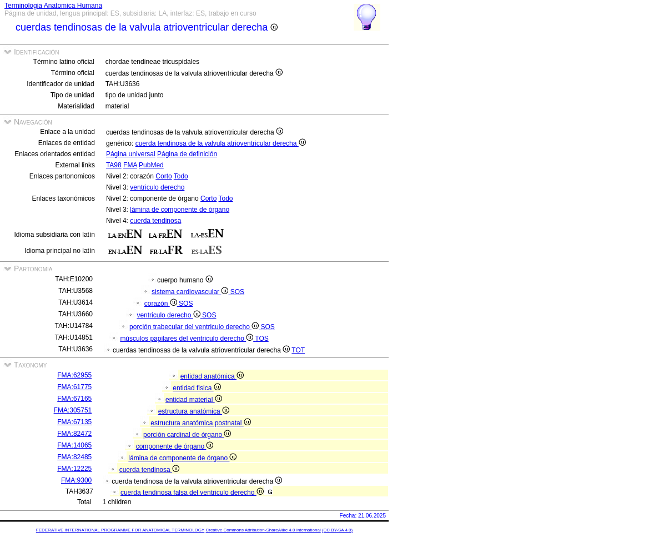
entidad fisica (196, 388)
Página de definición (187, 154)
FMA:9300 (76, 480)
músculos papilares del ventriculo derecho (187, 338)
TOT (298, 350)
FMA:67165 (74, 398)
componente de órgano (175, 446)
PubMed (151, 165)
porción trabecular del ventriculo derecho (194, 327)
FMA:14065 (74, 445)
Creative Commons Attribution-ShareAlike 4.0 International (262, 530)
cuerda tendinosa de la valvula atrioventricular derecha (220, 143)
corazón (161, 303)
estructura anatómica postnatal (200, 423)
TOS (261, 338)
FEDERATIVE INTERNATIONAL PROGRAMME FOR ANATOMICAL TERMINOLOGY (120, 530)
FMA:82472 (74, 433)
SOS (237, 292)
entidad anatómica (212, 376)
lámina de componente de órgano (179, 209)
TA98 (114, 165)
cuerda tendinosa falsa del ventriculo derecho (192, 492)
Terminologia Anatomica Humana (53, 5)
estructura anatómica (193, 411)
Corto (163, 176)
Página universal (130, 154)
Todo (181, 176)
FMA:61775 (74, 387)
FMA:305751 (73, 410)
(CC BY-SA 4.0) (337, 530)
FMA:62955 (74, 375)
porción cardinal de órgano (187, 435)
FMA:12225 (74, 469)
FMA (130, 165)
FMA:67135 (74, 422)
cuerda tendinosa (155, 221)
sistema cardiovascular (191, 292)
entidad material (193, 400)
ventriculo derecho (157, 187)
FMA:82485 (74, 457)
